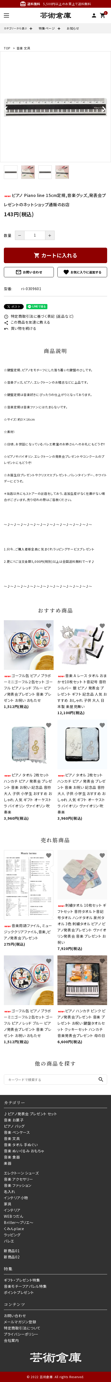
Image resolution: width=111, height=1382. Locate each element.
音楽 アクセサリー (18, 1179)
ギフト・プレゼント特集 (22, 1280)
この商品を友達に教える (27, 322)
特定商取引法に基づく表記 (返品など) (39, 316)
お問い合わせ (28, 272)
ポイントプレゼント (19, 1292)
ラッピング (12, 1234)
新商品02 (12, 1256)
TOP (7, 48)
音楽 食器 (12, 1157)
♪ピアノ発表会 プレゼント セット (30, 1113)
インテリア (12, 1210)
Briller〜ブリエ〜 (18, 1222)
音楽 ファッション (17, 1185)
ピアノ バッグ (14, 1126)
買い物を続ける (20, 328)
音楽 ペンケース (17, 1132)
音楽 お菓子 (13, 1119)
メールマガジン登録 (20, 1321)
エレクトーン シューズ (21, 1173)
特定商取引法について (22, 1328)
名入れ (9, 1191)
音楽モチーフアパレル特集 (25, 1286)
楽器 (7, 1163)
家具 (7, 1203)
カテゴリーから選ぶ (15, 28)
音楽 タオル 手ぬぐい (21, 1144)
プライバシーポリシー (21, 1334)
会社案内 (11, 1340)
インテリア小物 (16, 1197)
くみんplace (14, 1228)
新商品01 (12, 1250)
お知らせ (73, 28)
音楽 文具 (23, 48)
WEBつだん (13, 1216)
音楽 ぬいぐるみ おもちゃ (24, 1150)
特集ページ (47, 28)
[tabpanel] (55, 106)
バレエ (9, 1240)
